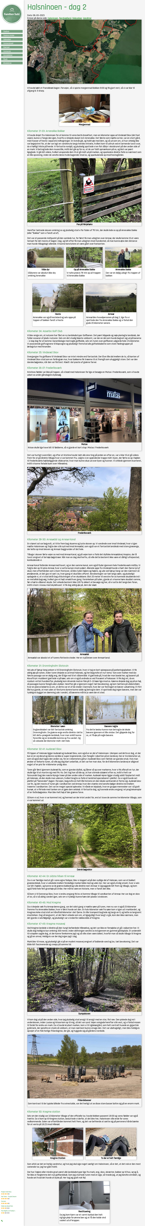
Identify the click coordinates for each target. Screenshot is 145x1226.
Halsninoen (53, 18)
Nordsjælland (65, 18)
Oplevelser (77, 18)
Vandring (87, 18)
